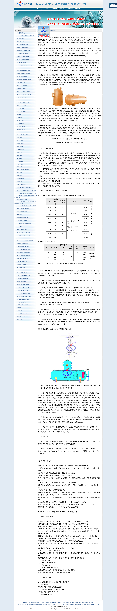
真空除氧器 (19, 158)
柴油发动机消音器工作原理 (23, 53)
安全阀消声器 (86, 604)
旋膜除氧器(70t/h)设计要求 (23, 258)
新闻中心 (54, 9)
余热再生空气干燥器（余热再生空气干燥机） (27, 193)
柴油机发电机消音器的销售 (23, 299)
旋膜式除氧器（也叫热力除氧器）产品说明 (26, 206)
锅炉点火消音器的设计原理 (23, 47)
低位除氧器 (19, 167)
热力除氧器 (19, 175)
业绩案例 (70, 9)
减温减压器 (64, 604)
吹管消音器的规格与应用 (22, 44)
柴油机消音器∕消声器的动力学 (23, 232)
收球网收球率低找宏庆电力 (23, 229)
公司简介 (46, 9)
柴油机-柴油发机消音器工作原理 (24, 287)
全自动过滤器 (42, 604)
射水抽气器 (19, 152)
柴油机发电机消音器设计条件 (23, 293)
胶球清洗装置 (20, 132)
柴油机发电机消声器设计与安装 (24, 296)
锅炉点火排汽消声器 (21, 88)
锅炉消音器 (30, 602)
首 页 (39, 9)
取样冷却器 (19, 181)
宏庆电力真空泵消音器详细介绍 (24, 281)
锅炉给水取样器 (20, 178)
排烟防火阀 (19, 310)
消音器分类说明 (20, 307)
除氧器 (47, 602)
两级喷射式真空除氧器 (22, 211)
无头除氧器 (19, 226)
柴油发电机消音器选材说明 (23, 62)
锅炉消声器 (19, 319)
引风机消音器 (69, 602)
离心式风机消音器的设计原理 (23, 50)
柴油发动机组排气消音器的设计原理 (25, 240)
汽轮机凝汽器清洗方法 (22, 261)
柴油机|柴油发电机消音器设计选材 (24, 238)
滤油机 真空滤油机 (21, 126)
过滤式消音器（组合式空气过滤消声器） (26, 36)
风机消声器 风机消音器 (22, 100)
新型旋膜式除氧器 (21, 129)
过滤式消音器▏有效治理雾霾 (23, 249)
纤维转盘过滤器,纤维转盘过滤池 (24, 187)
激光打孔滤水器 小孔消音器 (78, 602)
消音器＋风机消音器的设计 (23, 290)
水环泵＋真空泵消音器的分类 (23, 284)
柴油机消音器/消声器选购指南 (23, 59)
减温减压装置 (36, 604)
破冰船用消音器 (20, 38)
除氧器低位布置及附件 (22, 264)
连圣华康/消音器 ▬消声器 (22, 313)
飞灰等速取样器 (20, 123)
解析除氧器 (19, 155)
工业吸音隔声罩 (20, 108)
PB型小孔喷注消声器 (21, 97)
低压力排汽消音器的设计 (22, 220)
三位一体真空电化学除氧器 (23, 169)
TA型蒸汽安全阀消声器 (22, 85)
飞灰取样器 (19, 117)
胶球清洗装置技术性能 (22, 272)
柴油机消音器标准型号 (22, 76)
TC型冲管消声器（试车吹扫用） (24, 94)
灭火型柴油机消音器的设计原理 (24, 79)
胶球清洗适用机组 (21, 267)
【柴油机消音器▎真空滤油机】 (24, 275)
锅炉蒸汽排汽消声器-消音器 (23, 56)
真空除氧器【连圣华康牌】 (23, 270)
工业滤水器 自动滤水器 (22, 134)
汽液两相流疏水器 (21, 149)
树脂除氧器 (19, 137)
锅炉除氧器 (19, 172)
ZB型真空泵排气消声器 (22, 111)
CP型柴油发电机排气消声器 (23, 102)
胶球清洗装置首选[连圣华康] (23, 252)
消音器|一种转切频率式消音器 (23, 73)
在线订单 (77, 9)
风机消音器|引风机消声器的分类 (24, 70)
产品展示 (62, 9)
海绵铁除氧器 (20, 161)
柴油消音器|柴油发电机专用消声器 (24, 65)
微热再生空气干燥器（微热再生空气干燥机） (27, 190)
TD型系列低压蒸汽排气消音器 (23, 91)
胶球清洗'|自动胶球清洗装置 (23, 316)
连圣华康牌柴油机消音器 (22, 305)
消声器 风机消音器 (53, 602)
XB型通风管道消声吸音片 (22, 105)
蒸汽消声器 (59, 602)
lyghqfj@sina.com (83, 608)
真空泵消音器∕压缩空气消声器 (23, 68)
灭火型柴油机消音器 (21, 302)
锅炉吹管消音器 (20, 41)
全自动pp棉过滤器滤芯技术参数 (24, 223)
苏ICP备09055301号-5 (60, 610)
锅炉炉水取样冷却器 (21, 184)
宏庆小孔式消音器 (21, 82)
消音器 (64, 602)
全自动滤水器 (20, 146)
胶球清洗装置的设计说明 (22, 217)
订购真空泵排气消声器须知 (23, 278)
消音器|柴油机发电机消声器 (23, 246)
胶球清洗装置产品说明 (22, 199)
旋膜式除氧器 (20, 164)
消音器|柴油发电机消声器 (22, 243)
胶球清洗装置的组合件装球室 (23, 255)
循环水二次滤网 (20, 143)
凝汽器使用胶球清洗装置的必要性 (24, 235)
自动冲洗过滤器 (20, 120)
